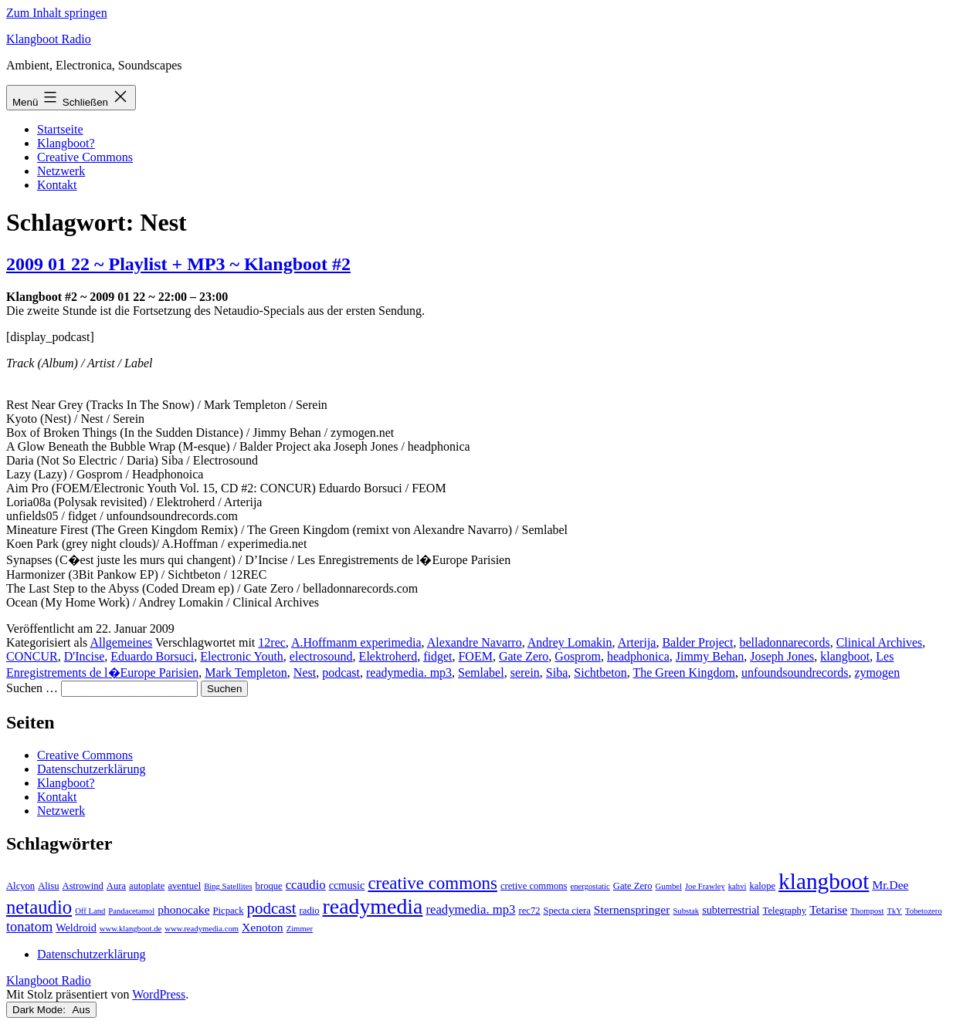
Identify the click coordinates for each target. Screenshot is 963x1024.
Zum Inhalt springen (56, 12)
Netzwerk (61, 170)
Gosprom (577, 656)
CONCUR (32, 656)
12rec (272, 642)
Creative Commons (85, 157)
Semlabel (481, 672)
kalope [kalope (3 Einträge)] (762, 885)
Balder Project (697, 642)
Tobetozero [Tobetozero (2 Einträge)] (923, 911)
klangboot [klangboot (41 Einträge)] (823, 881)
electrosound (321, 656)
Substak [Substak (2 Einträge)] (686, 911)
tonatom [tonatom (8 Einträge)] (29, 926)
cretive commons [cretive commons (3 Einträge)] (534, 885)
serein (525, 672)
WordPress (158, 994)
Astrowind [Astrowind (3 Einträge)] (83, 885)
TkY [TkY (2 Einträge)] (894, 911)
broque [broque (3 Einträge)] (269, 885)
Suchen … (32, 687)
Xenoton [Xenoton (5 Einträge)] (262, 927)
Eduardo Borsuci (152, 656)
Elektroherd (388, 656)
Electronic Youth (241, 656)
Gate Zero (523, 656)
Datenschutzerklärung (91, 769)
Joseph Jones (782, 656)
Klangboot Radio (48, 39)
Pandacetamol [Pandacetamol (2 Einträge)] (131, 911)
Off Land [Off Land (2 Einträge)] (90, 911)
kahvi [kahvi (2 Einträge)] (737, 886)
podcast (341, 672)
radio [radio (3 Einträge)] (310, 910)
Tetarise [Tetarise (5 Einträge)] (828, 909)
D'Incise (84, 656)
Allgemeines (121, 642)
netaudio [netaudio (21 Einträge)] (39, 907)
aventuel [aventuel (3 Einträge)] (184, 885)
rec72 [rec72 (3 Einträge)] (529, 910)
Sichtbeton (600, 672)
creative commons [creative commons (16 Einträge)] (432, 883)
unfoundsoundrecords (795, 672)
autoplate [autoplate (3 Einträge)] (146, 885)
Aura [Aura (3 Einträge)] (116, 885)
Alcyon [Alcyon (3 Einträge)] (20, 885)
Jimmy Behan (710, 656)
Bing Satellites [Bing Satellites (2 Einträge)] (228, 886)
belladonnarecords (784, 642)
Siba (557, 672)
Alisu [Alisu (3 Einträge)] (48, 885)
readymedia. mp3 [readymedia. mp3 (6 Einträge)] (470, 909)
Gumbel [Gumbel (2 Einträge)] (669, 886)
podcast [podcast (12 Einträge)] (272, 908)
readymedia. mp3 (409, 672)
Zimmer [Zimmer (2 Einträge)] (300, 928)
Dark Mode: (51, 1010)
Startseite (60, 129)
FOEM (475, 656)
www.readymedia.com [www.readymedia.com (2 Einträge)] (201, 928)
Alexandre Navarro (474, 642)
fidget (437, 656)
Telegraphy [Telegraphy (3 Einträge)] (785, 910)
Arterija (637, 642)
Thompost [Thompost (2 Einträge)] (866, 911)
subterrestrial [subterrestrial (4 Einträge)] (730, 910)
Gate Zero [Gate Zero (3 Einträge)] (633, 885)
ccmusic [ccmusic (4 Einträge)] (347, 885)
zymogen (877, 672)
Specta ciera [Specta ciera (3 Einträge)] (567, 910)
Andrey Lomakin (569, 642)
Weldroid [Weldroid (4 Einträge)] (76, 927)
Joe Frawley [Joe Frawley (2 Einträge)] (705, 886)
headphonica (638, 656)
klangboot (845, 656)
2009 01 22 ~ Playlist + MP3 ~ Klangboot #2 (178, 264)
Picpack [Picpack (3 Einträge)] (228, 910)
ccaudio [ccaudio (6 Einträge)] (306, 884)
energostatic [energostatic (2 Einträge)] (589, 886)
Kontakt (57, 184)
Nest (304, 672)
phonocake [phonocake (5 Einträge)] (183, 909)
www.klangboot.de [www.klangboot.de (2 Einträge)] (130, 928)
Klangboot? (66, 143)
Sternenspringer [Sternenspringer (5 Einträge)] (632, 909)
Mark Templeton (246, 672)
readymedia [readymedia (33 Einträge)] (373, 906)
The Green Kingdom (683, 672)
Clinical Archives (879, 642)
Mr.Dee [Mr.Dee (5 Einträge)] (890, 884)
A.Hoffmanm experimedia (356, 642)
